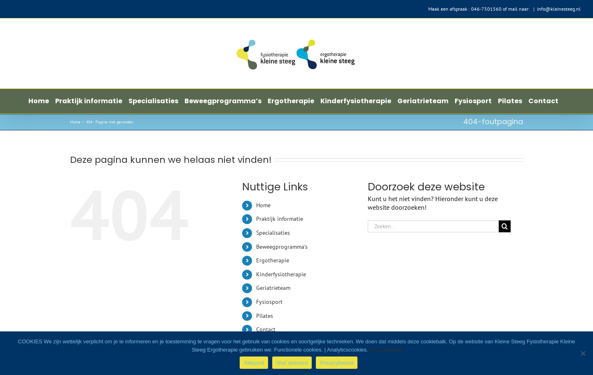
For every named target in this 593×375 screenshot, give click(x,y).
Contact (265, 329)
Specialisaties (273, 232)
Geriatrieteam (273, 288)
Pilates (264, 315)
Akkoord (254, 363)
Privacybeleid (385, 350)
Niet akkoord (292, 363)
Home (263, 205)
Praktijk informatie (279, 218)
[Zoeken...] (433, 226)
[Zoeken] (505, 226)
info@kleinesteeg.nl (559, 9)
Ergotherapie (272, 260)
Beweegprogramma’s (282, 246)
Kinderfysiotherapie (281, 274)
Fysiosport (269, 302)
